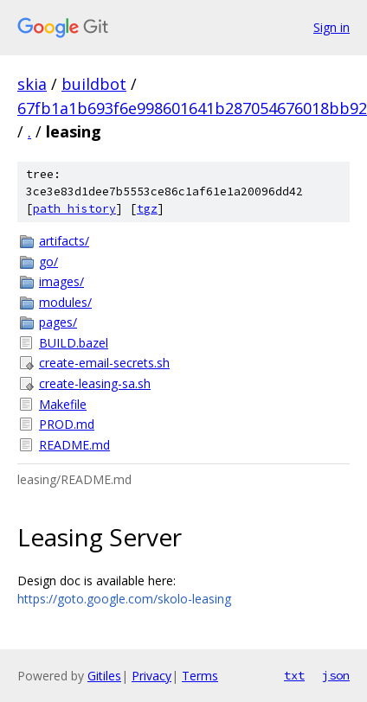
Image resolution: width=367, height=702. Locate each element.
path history (74, 208)
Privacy (151, 675)
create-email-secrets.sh (104, 362)
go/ (48, 261)
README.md (74, 445)
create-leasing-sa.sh (95, 383)
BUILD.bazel (73, 343)
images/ (61, 281)
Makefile (63, 404)
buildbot (93, 83)
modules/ (65, 302)
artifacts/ (64, 241)
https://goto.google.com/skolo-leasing (124, 598)
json (336, 675)
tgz (147, 208)
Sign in (331, 27)
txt (294, 675)
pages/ (58, 322)
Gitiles (104, 675)
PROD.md (66, 424)
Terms (200, 675)
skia (32, 83)
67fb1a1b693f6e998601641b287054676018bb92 (192, 108)
